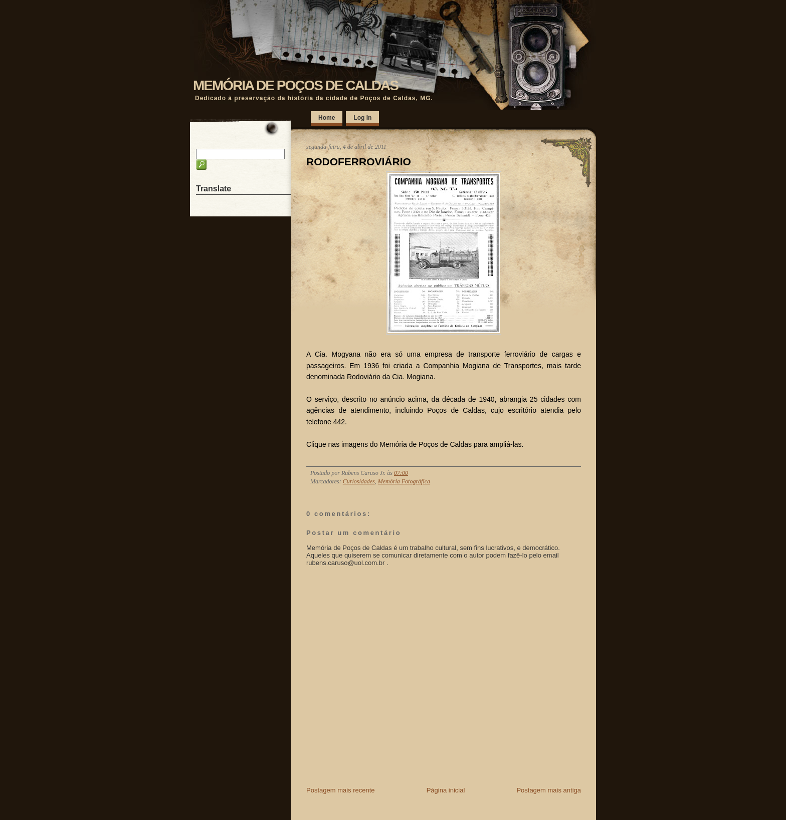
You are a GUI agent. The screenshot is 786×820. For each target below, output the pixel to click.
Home (326, 117)
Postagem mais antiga (548, 790)
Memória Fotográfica (404, 481)
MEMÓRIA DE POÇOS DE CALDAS (295, 85)
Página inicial (446, 790)
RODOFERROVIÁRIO (358, 161)
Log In (362, 117)
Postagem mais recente (340, 790)
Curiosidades (359, 481)
